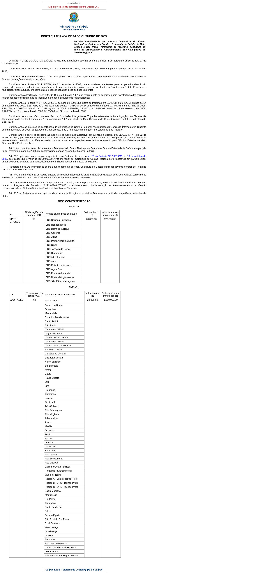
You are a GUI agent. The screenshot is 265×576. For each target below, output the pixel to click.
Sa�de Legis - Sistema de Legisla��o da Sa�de (74, 569)
